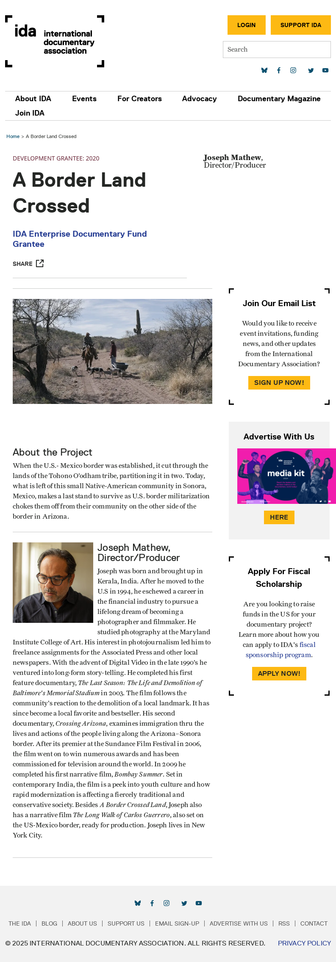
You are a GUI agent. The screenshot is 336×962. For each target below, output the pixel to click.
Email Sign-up (177, 923)
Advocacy (199, 98)
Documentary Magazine (279, 98)
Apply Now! (279, 673)
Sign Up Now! (279, 383)
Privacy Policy (304, 943)
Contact (314, 923)
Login (246, 25)
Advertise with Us (239, 923)
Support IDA (300, 25)
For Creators (139, 98)
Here (279, 517)
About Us (82, 923)
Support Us (126, 923)
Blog (49, 923)
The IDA (19, 923)
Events (84, 98)
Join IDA (29, 113)
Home (12, 136)
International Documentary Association (54, 41)
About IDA (33, 98)
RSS (284, 923)
